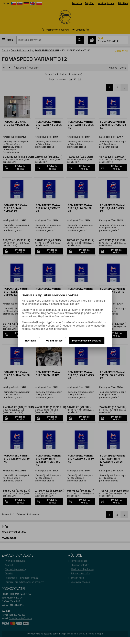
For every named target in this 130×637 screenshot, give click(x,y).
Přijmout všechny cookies (86, 340)
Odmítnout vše (54, 340)
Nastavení (30, 340)
